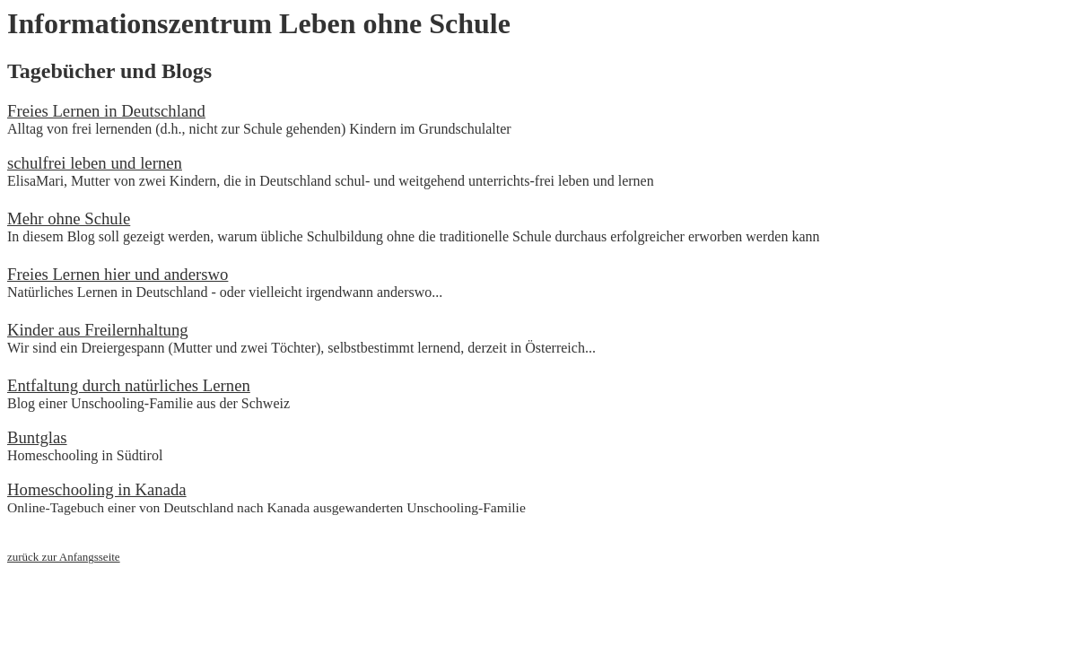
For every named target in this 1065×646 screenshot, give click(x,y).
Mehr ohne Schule (68, 218)
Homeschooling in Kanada (97, 489)
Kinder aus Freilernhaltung (97, 329)
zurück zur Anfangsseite (63, 556)
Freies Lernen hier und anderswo (117, 274)
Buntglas (37, 437)
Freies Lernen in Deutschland (106, 110)
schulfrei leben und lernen (94, 162)
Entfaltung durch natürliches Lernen (128, 385)
